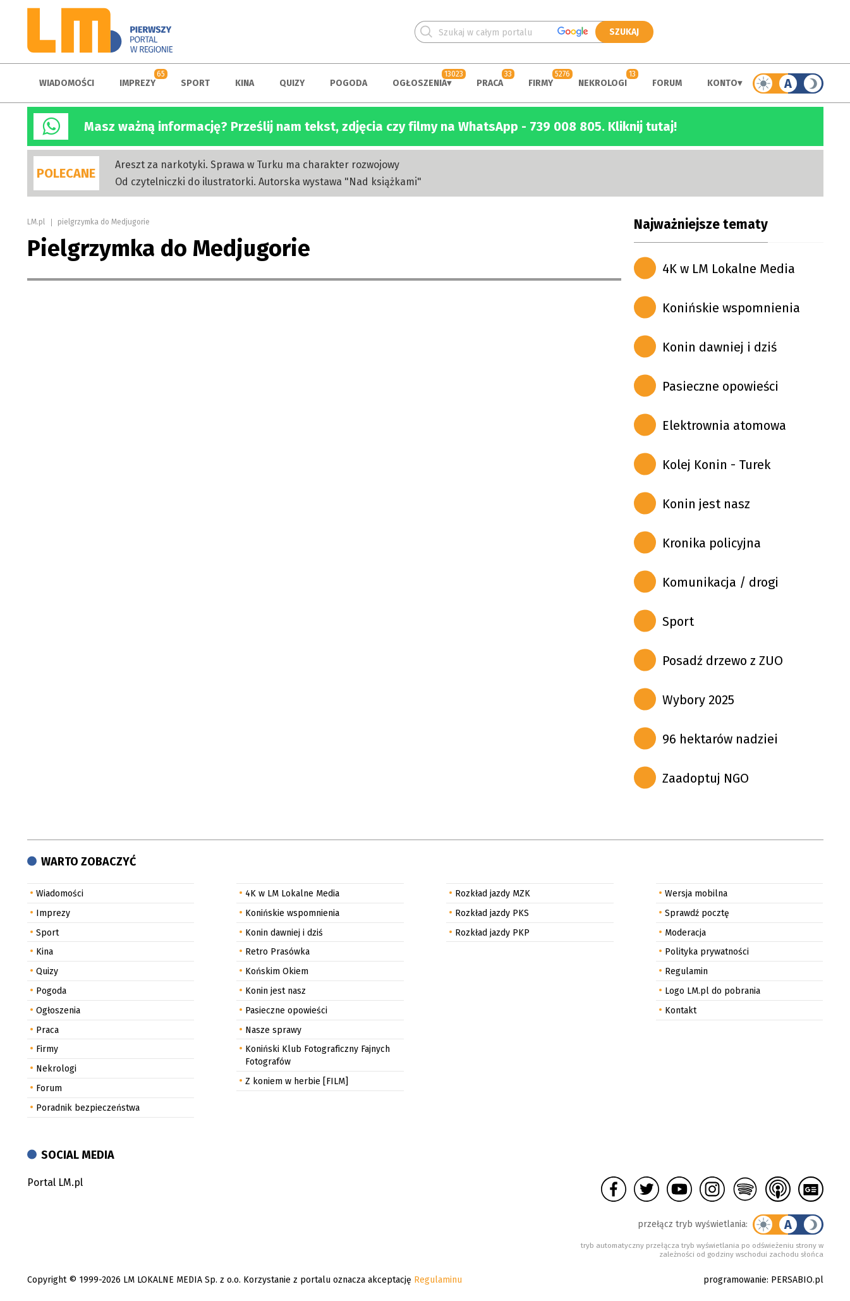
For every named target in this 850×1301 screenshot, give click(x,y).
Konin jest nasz (706, 503)
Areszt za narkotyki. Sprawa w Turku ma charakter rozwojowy (257, 165)
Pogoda (348, 83)
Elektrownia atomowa (724, 425)
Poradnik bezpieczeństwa (88, 1107)
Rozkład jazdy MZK (492, 893)
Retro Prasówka (277, 951)
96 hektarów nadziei (720, 739)
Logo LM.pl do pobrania (712, 991)
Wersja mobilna (696, 893)
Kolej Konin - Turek (716, 464)
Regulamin (686, 971)
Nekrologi (602, 83)
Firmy (540, 83)
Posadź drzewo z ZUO (722, 660)
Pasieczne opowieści (720, 386)
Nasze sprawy (273, 1030)
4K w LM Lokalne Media (728, 268)
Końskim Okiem (276, 971)
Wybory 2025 (698, 699)
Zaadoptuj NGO (705, 778)
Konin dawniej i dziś (719, 347)
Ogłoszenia (419, 83)
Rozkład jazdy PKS (492, 913)
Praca (490, 83)
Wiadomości (66, 83)
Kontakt (680, 1010)
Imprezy (137, 83)
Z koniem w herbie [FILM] (296, 1081)
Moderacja (685, 932)
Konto (722, 83)
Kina (244, 83)
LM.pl (36, 221)
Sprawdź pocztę (697, 913)
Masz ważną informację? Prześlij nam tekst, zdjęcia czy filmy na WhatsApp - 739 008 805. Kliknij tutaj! (380, 126)
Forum (667, 83)
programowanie (735, 1279)
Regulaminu (438, 1279)
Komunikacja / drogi (720, 582)
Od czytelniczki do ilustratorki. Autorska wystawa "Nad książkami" (268, 182)
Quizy (292, 83)
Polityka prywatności (707, 951)
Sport (195, 83)
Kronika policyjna (711, 543)
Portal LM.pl (55, 1182)
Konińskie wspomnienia (731, 307)
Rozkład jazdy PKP (492, 932)
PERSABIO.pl (797, 1279)
